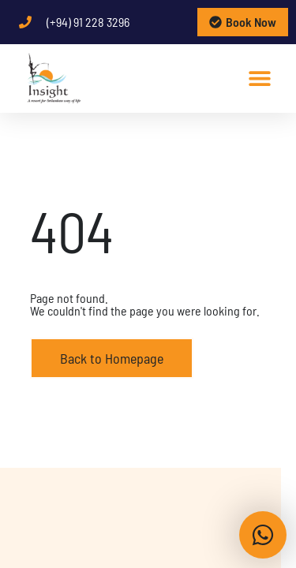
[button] (259, 77)
